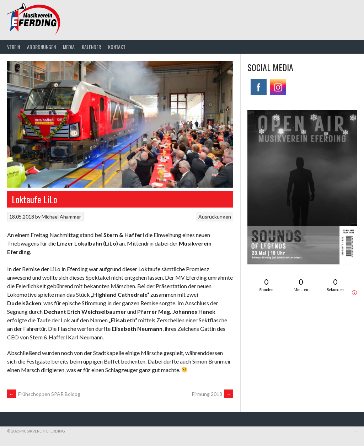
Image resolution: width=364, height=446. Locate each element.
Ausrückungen (214, 217)
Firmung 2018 (212, 394)
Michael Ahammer (61, 217)
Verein (13, 46)
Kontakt (116, 46)
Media (69, 46)
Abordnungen (41, 46)
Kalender (91, 46)
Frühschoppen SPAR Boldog (43, 394)
